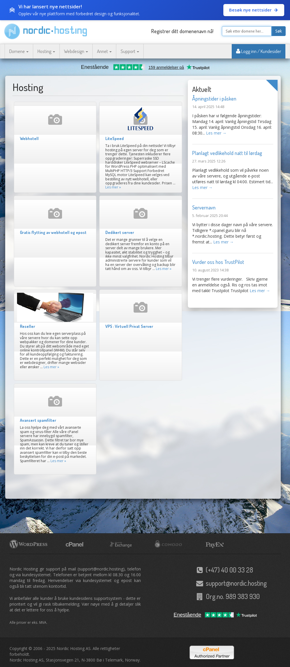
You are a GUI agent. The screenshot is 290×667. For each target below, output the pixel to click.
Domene (19, 51)
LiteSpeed (114, 138)
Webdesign (76, 51)
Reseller (27, 326)
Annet (104, 51)
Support (130, 51)
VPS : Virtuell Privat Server (129, 326)
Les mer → (216, 133)
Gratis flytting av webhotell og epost (53, 232)
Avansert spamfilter (38, 420)
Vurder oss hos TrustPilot (218, 262)
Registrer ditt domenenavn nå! (182, 31)
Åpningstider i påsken (214, 98)
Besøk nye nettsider (253, 10)
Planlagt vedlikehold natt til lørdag (227, 153)
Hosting (46, 51)
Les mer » (113, 187)
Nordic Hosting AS (74, 648)
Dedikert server (119, 232)
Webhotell (29, 138)
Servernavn (204, 207)
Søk (278, 31)
